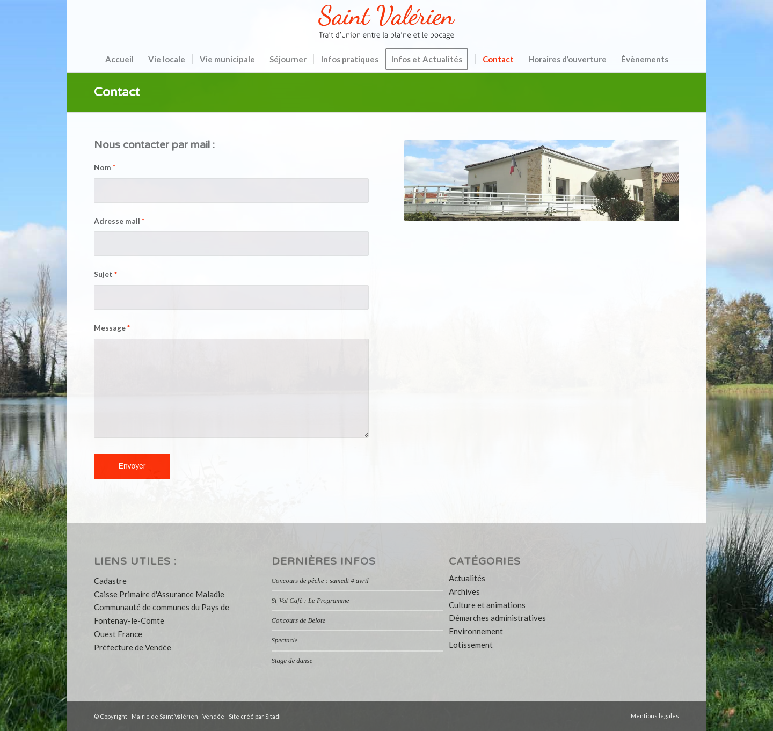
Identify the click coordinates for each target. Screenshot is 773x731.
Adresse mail (119, 220)
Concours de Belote (299, 620)
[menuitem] (119, 59)
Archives (464, 591)
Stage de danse (292, 660)
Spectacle (285, 640)
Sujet (105, 274)
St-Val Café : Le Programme (310, 600)
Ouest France (118, 634)
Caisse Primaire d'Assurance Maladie (159, 594)
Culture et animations (487, 605)
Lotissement (471, 644)
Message (112, 327)
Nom (104, 167)
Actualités (467, 578)
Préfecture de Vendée (132, 647)
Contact (117, 92)
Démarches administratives (497, 618)
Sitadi (273, 716)
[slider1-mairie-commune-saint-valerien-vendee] (541, 180)
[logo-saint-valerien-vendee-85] (386, 23)
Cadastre (110, 581)
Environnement (476, 631)
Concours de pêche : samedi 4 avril (320, 580)
